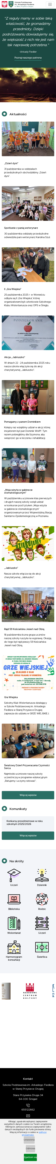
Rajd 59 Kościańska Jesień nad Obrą (24, 632)
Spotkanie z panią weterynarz (21, 231)
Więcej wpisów (28, 798)
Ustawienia (29, 1140)
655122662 (28, 1109)
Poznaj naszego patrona (27, 58)
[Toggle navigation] (50, 4)
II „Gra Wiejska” (12, 292)
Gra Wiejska (11, 700)
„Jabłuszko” (11, 571)
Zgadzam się (30, 1157)
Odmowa (30, 1149)
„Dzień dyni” (11, 166)
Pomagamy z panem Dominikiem (22, 425)
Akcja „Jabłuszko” (14, 360)
